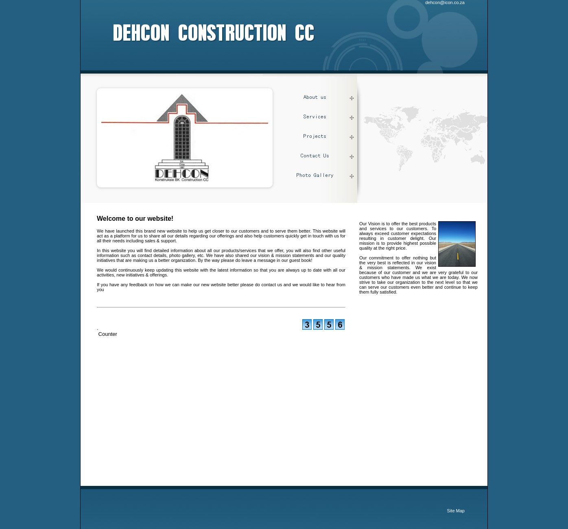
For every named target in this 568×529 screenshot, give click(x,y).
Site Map (456, 510)
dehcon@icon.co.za (445, 2)
